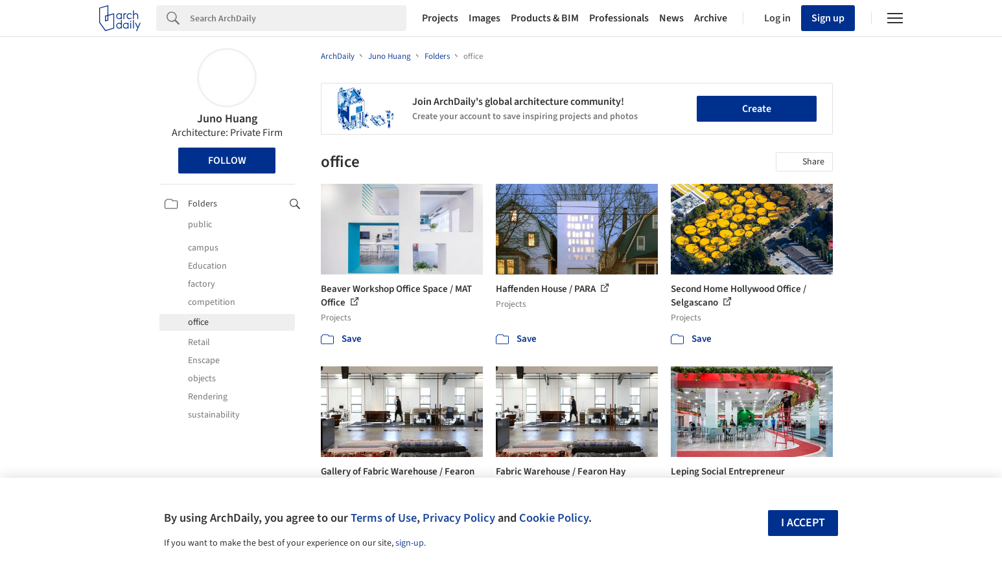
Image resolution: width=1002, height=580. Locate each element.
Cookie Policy (553, 517)
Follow (227, 160)
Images (484, 18)
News (671, 18)
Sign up (828, 18)
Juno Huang (227, 119)
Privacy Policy (459, 517)
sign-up (409, 543)
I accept (803, 523)
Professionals (619, 18)
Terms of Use (384, 517)
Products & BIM (545, 18)
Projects (440, 18)
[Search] (298, 18)
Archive (710, 18)
